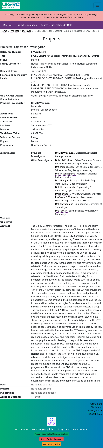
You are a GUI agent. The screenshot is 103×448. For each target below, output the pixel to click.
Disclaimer (96, 407)
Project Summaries (27, 25)
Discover (7, 25)
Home (4, 30)
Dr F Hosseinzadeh (65, 187)
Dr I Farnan (61, 210)
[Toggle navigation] (97, 5)
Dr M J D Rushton (64, 160)
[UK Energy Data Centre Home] (11, 5)
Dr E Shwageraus (64, 203)
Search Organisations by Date (56, 25)
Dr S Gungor (62, 180)
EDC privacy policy (51, 444)
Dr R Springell (62, 193)
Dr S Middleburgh (64, 166)
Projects (14, 30)
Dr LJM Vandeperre (65, 173)
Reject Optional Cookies (51, 439)
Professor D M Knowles (67, 197)
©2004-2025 (95, 413)
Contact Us (96, 403)
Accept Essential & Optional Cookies (51, 434)
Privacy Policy (95, 410)
